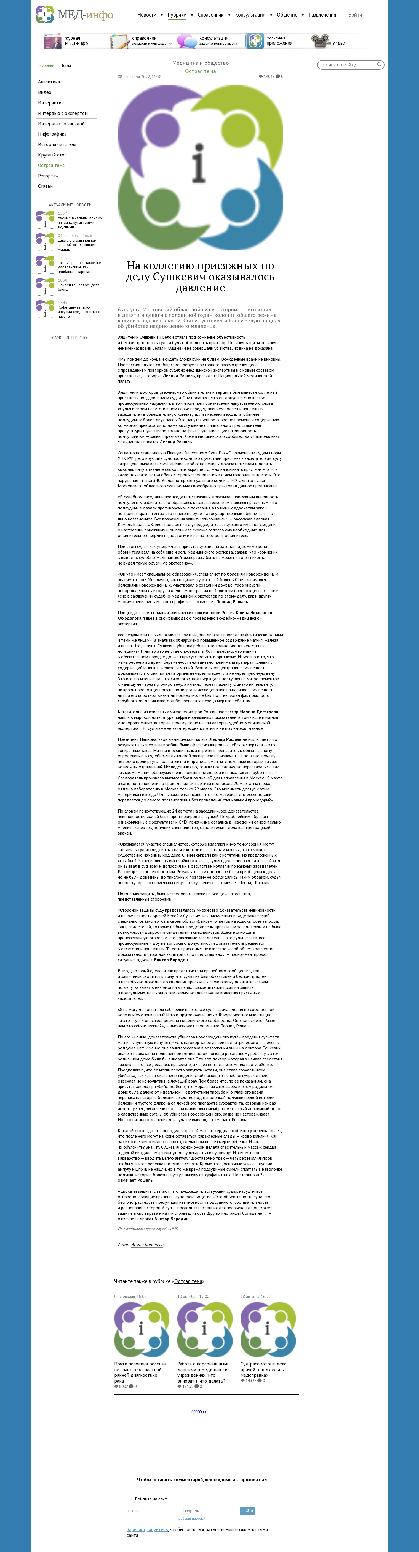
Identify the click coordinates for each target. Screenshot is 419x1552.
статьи (45, 186)
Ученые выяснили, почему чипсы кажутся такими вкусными (80, 220)
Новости (146, 14)
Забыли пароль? (191, 1518)
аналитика (49, 82)
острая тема (51, 165)
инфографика (52, 134)
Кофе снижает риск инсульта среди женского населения (79, 309)
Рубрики (177, 14)
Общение (287, 14)
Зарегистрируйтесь (147, 1529)
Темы (66, 65)
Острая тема (188, 1281)
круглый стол (52, 155)
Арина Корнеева (147, 1244)
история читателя (57, 144)
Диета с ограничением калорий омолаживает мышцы (77, 242)
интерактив (51, 102)
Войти (355, 15)
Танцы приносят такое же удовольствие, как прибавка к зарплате (79, 264)
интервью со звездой (61, 123)
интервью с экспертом (63, 113)
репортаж (48, 175)
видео (44, 92)
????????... (200, 1411)
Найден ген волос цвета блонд (78, 285)
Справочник (211, 14)
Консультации (250, 14)
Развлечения (322, 14)
